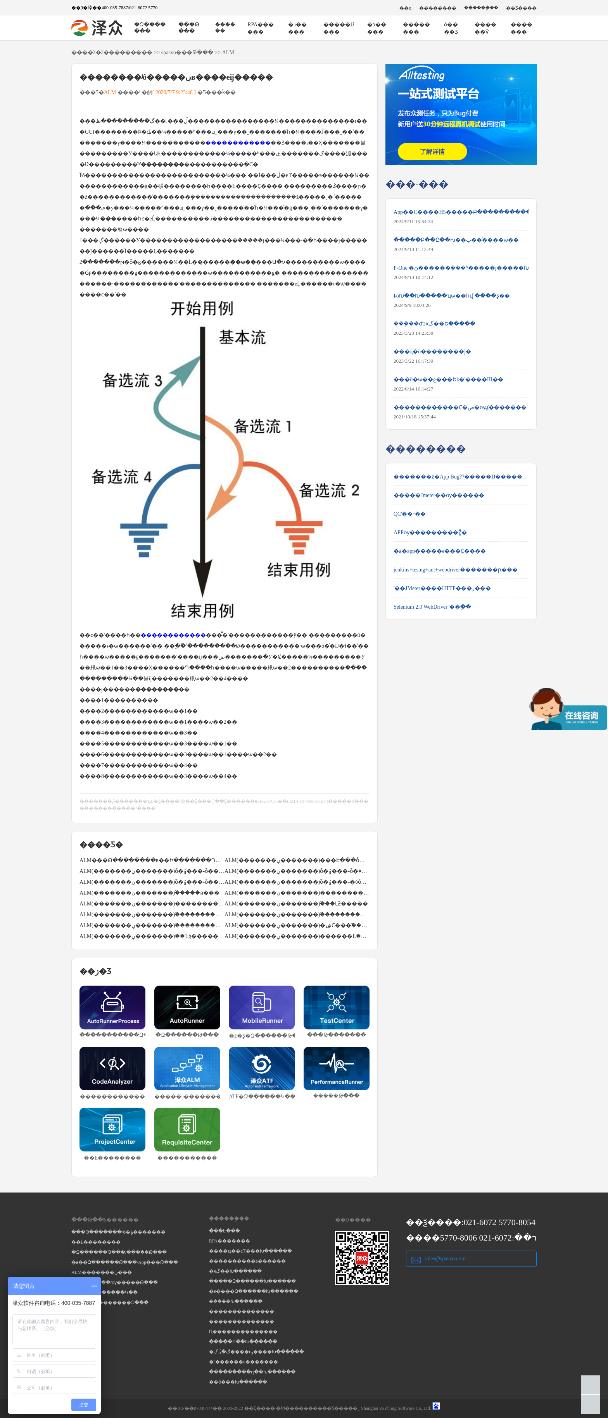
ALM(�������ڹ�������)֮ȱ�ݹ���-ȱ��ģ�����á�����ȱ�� (152, 882)
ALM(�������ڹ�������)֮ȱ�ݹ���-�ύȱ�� (297, 882)
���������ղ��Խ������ (252, 1372)
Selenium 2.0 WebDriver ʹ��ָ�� (432, 607)
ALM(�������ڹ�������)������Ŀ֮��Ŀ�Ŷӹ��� (297, 936)
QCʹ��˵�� (410, 514)
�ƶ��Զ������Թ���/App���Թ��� (124, 1262)
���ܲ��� (225, 28)
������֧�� (481, 7)
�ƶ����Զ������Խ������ (253, 1291)
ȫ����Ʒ (451, 28)
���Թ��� (188, 28)
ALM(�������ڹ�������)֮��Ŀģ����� (148, 936)
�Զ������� (150, 28)
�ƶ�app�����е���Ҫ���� (440, 551)
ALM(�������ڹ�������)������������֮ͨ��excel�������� (297, 893)
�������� (437, 8)
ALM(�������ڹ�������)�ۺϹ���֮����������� (297, 925)
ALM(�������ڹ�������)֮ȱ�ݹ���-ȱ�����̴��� (152, 871)
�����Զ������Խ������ (252, 1281)
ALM (228, 52)
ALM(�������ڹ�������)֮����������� (152, 925)
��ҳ (405, 8)
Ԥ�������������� (243, 1331)
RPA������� (229, 1241)
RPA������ (260, 28)
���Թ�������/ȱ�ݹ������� (118, 1232)
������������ (238, 143)
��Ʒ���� (521, 8)
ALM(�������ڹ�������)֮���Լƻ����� (296, 904)
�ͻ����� (376, 28)
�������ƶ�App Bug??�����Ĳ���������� (461, 477)
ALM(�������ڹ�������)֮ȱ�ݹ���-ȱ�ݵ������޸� (297, 871)
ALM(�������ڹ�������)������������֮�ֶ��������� (152, 904)
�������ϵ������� (243, 1362)
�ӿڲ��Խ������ (235, 1271)
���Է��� (224, 1231)
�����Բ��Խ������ (243, 1341)
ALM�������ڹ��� (101, 1272)
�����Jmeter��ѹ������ (439, 495)
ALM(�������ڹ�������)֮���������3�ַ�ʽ (297, 914)
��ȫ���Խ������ (238, 1382)
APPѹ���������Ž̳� (430, 532)
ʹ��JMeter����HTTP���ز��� (442, 588)
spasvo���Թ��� (187, 52)
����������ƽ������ (247, 1261)
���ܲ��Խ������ (236, 1301)
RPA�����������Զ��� (110, 1302)
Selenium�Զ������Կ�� (104, 1292)
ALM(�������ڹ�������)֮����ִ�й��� (149, 893)
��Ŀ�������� (96, 1242)
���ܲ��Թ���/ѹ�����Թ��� (114, 1282)
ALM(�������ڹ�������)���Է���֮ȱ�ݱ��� (297, 860)
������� (521, 28)
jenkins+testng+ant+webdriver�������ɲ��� (456, 570)
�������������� (241, 1311)
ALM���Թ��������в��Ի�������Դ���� (152, 860)
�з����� (297, 28)
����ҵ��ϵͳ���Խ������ (250, 1251)
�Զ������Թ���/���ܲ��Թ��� (119, 1252)
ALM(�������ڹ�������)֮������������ (152, 914)
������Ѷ (485, 28)
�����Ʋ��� (338, 28)
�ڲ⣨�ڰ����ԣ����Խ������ (256, 1351)
